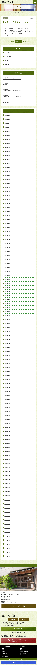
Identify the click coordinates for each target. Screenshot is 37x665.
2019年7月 (7, 403)
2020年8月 (7, 351)
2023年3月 (7, 227)
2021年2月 (7, 327)
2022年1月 (7, 283)
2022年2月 (7, 279)
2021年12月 (7, 287)
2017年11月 (7, 476)
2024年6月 (7, 175)
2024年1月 (7, 191)
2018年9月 (7, 440)
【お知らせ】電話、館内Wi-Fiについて (12, 91)
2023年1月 (7, 235)
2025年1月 (7, 155)
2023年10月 (7, 203)
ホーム (2, 12)
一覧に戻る (18, 41)
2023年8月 (7, 211)
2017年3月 (7, 508)
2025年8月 (7, 135)
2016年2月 (7, 556)
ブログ (7, 12)
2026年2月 (7, 115)
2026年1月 (7, 119)
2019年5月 (7, 411)
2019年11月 (7, 387)
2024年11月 (7, 159)
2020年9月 (7, 347)
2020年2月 (7, 375)
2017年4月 (7, 504)
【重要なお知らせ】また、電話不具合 (12, 97)
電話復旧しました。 (8, 102)
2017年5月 (7, 500)
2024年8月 (7, 167)
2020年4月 (7, 367)
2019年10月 (7, 391)
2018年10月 (7, 436)
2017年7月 (7, 492)
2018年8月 (7, 444)
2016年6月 (7, 540)
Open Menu (35, 2)
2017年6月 (7, 496)
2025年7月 (7, 139)
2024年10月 (7, 163)
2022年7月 (7, 259)
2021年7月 (7, 307)
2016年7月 (7, 536)
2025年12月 (7, 123)
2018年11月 (7, 432)
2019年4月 (7, 415)
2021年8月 (7, 303)
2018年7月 (7, 448)
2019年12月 (7, 383)
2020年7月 (7, 355)
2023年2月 (7, 231)
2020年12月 (7, 335)
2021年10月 (7, 295)
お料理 (6, 60)
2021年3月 (7, 323)
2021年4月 (7, 319)
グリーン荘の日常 (8, 52)
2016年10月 (7, 524)
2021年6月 (7, 311)
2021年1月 (7, 331)
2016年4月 (7, 548)
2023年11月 (7, 199)
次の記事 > (26, 41)
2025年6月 (7, 143)
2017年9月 (7, 484)
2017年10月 (7, 480)
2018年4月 (7, 460)
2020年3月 (7, 371)
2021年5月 (7, 315)
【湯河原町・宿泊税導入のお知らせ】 (12, 79)
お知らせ (6, 64)
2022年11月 (7, 243)
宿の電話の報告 (6, 85)
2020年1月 (7, 379)
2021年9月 (7, 299)
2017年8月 (7, 488)
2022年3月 (7, 275)
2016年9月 (7, 528)
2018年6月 (7, 452)
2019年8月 (7, 399)
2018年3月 (7, 464)
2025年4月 (7, 147)
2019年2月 (7, 419)
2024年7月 (7, 171)
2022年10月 (7, 247)
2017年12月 (7, 472)
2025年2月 (7, 151)
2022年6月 (7, 263)
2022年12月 (7, 239)
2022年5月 (7, 267)
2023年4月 (7, 223)
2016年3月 (7, 552)
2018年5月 (7, 456)
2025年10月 (7, 131)
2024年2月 (7, 187)
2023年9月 (7, 207)
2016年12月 (7, 516)
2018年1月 (7, 468)
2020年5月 (7, 363)
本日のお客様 (7, 56)
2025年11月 (7, 127)
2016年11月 (7, 520)
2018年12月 (7, 428)
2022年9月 (7, 251)
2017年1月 (7, 512)
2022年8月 (7, 255)
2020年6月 (7, 359)
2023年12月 (7, 195)
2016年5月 (7, 544)
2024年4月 (7, 179)
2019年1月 (7, 423)
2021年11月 (7, 291)
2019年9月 (7, 395)
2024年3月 (7, 183)
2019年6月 (7, 407)
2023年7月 (7, 215)
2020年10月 (7, 343)
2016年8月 (7, 532)
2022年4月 (7, 271)
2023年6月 (7, 219)
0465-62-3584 (11, 636)
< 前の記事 (11, 41)
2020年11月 (7, 339)
